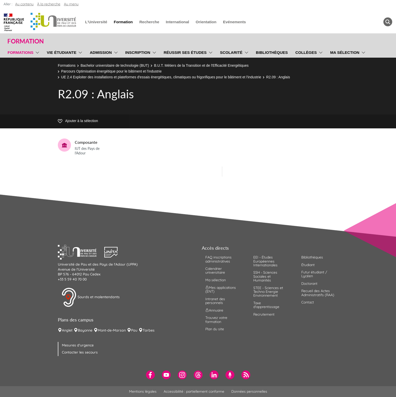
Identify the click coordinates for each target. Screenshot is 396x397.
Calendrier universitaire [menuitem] (215, 270)
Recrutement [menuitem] (264, 314)
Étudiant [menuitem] (308, 265)
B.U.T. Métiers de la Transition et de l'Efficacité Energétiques (201, 65)
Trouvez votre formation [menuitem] (216, 319)
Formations (67, 65)
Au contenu (24, 4)
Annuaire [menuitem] (214, 310)
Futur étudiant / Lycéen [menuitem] (314, 274)
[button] (81, 251)
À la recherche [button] (48, 4)
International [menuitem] (177, 22)
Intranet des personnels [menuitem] (215, 301)
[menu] (36, 52)
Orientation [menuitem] (206, 22)
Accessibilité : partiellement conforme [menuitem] (194, 391)
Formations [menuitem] (20, 52)
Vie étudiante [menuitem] (61, 52)
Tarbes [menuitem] (149, 330)
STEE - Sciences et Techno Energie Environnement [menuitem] (268, 292)
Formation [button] (25, 41)
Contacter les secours (80, 352)
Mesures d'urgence (78, 345)
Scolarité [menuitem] (231, 52)
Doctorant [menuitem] (309, 283)
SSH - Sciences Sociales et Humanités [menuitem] (265, 276)
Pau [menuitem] (134, 330)
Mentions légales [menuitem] (143, 391)
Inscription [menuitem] (137, 52)
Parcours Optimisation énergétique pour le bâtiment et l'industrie (111, 71)
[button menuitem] (387, 21)
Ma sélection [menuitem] (344, 52)
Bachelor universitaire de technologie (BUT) (115, 65)
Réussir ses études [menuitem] (185, 52)
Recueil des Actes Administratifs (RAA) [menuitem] (317, 293)
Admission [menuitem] (101, 52)
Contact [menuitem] (307, 302)
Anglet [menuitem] (67, 330)
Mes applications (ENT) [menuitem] (220, 289)
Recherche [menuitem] (149, 22)
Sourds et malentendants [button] (90, 297)
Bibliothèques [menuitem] (272, 52)
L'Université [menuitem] (96, 22)
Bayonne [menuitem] (85, 330)
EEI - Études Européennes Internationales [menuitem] (265, 261)
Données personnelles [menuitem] (249, 391)
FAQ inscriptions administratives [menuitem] (218, 259)
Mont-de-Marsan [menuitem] (112, 330)
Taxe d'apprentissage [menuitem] (266, 305)
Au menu (71, 4)
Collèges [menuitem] (306, 52)
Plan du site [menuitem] (214, 329)
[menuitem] (150, 375)
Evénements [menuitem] (234, 22)
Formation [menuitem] (123, 22)
